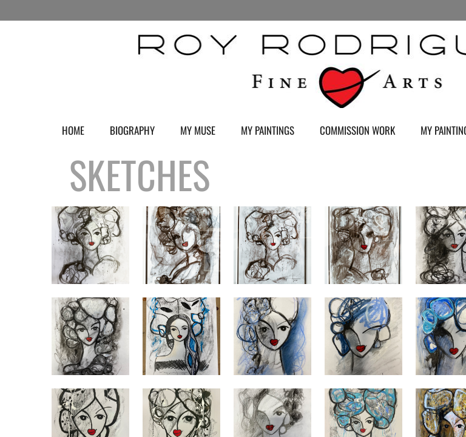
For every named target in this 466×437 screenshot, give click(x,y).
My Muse (197, 130)
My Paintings (267, 130)
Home (73, 130)
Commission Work (357, 130)
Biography (132, 130)
